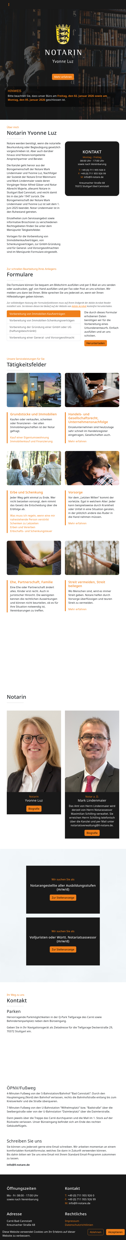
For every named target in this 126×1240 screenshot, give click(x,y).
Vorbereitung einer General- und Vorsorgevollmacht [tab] (42, 337)
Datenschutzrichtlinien (79, 1225)
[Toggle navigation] (8, 4)
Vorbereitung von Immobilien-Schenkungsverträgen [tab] (42, 320)
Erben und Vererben (22, 527)
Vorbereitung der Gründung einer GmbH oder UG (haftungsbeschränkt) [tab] (40, 329)
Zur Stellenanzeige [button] (63, 897)
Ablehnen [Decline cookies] (95, 1232)
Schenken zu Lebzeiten (24, 523)
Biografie (33, 808)
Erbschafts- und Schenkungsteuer (31, 531)
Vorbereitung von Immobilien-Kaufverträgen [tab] (37, 314)
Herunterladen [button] (95, 343)
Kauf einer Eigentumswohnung (29, 437)
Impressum (72, 1221)
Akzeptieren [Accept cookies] (115, 1232)
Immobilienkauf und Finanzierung (31, 441)
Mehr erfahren (63, 77)
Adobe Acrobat (79, 306)
